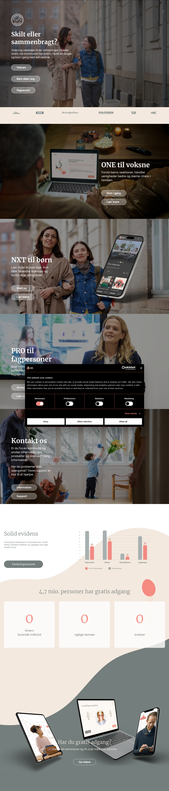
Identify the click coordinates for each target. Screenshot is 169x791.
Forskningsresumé (23, 564)
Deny (45, 421)
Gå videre (85, 762)
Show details (131, 413)
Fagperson (23, 90)
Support (22, 496)
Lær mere (113, 202)
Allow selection (84, 421)
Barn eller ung (26, 78)
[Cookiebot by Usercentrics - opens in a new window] (123, 368)
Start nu (22, 288)
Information (24, 487)
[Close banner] (141, 368)
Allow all (123, 421)
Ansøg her (23, 387)
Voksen (21, 67)
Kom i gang (114, 193)
